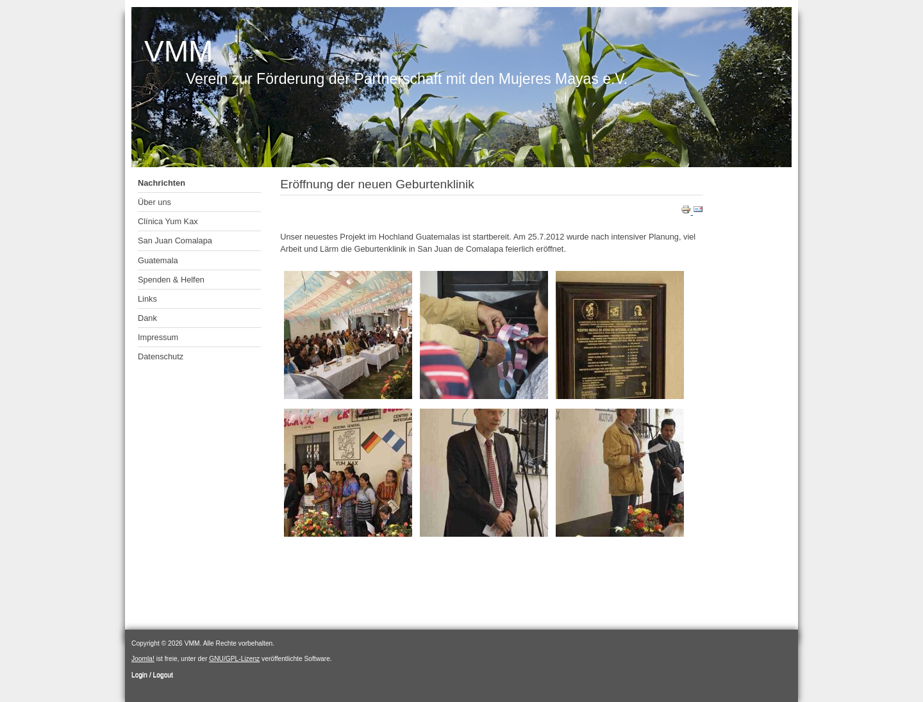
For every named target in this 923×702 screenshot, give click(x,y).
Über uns (154, 202)
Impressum (158, 337)
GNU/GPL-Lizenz (234, 658)
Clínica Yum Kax (168, 221)
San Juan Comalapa (175, 240)
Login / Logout (152, 674)
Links (147, 299)
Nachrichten (161, 183)
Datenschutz (160, 356)
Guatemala (158, 260)
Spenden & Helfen (171, 279)
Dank (147, 318)
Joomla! (142, 658)
